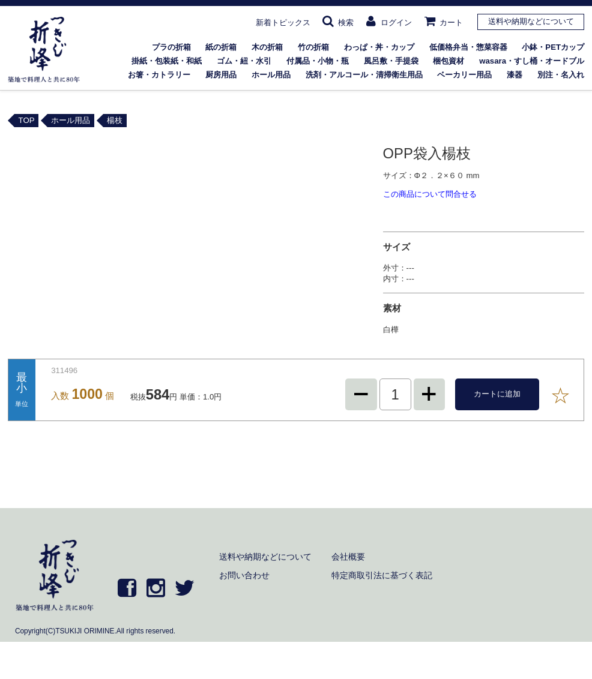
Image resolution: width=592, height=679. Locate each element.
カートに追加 (497, 393)
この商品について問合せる (430, 194)
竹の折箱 (313, 47)
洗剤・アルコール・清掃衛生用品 (364, 74)
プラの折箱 (171, 47)
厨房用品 (221, 74)
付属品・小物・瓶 (317, 60)
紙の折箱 (221, 47)
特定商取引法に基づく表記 (381, 575)
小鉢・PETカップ (553, 47)
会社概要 (348, 556)
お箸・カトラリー (159, 74)
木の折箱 (267, 47)
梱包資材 (448, 60)
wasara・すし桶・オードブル (531, 60)
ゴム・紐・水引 (244, 60)
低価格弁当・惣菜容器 (468, 47)
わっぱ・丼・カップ (379, 47)
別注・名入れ (560, 74)
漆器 (514, 74)
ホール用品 (271, 74)
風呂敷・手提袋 (391, 60)
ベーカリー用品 (464, 74)
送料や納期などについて (531, 21)
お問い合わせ (244, 575)
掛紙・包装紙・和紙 (166, 60)
